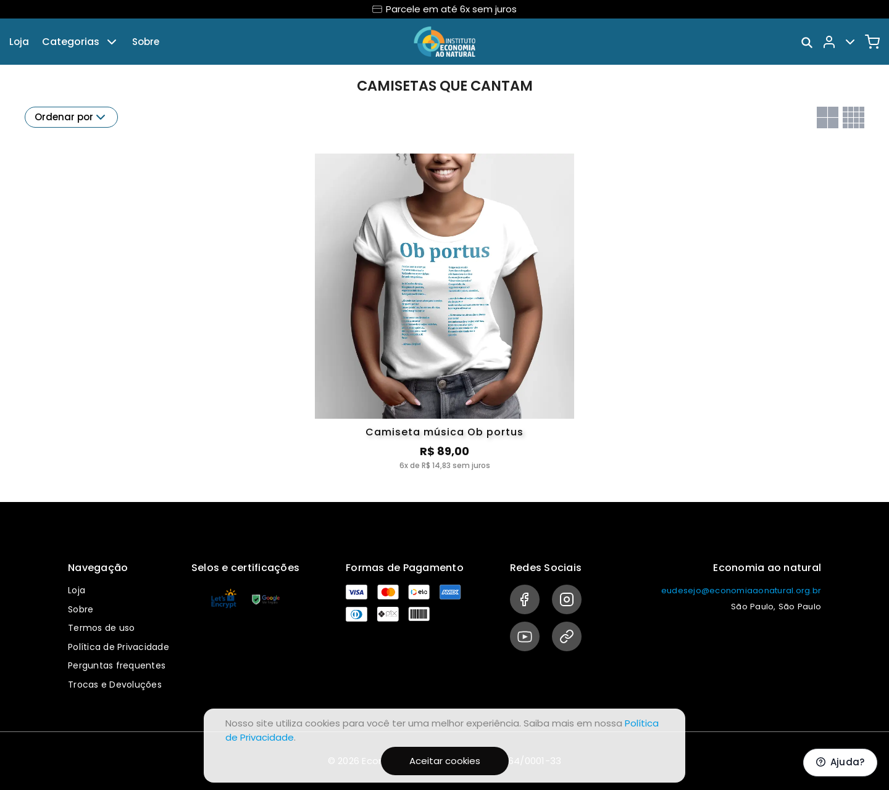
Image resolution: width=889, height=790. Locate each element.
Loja (19, 41)
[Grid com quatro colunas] (853, 117)
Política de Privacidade (118, 647)
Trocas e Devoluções (115, 684)
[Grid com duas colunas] (827, 117)
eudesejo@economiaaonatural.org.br (741, 590)
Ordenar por (71, 117)
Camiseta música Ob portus (444, 432)
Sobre (145, 41)
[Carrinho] (872, 42)
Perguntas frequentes (116, 665)
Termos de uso (101, 628)
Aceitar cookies (444, 760)
